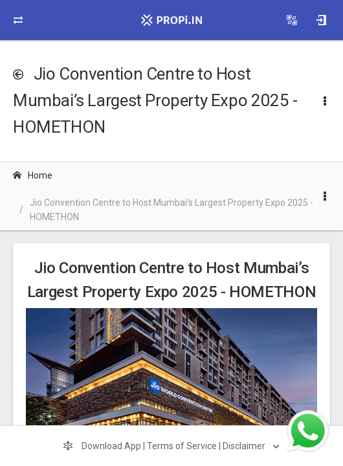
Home (32, 175)
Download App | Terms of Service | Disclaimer (165, 446)
